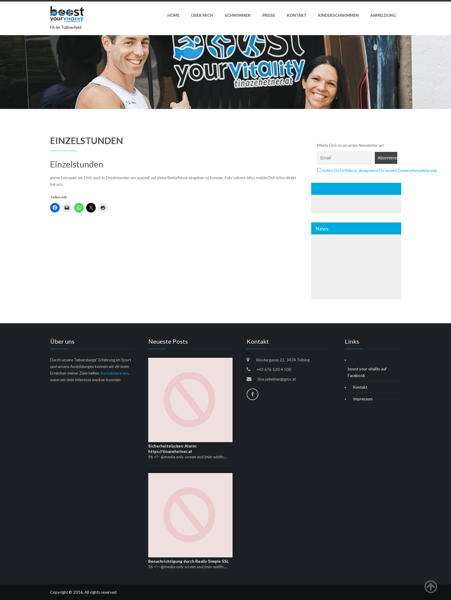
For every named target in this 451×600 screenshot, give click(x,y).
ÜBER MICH (202, 15)
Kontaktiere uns (114, 373)
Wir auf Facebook (335, 189)
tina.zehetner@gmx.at (276, 379)
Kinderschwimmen (338, 15)
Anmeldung (383, 15)
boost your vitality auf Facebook (367, 372)
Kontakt (296, 15)
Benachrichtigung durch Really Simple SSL (188, 561)
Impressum (363, 398)
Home (173, 15)
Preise (268, 15)
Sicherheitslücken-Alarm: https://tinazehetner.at (172, 449)
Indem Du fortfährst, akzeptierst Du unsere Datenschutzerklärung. (379, 170)
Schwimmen (238, 15)
